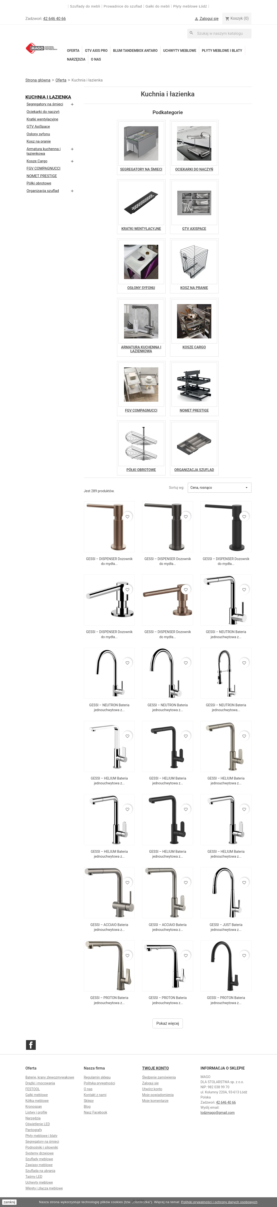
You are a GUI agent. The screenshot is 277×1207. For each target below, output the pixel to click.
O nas (96, 59)
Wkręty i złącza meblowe (44, 1188)
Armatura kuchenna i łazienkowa (44, 151)
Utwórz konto (152, 1089)
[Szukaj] (219, 33)
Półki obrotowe (39, 183)
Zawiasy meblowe (39, 1165)
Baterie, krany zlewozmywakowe (50, 1077)
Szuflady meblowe (39, 1159)
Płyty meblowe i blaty (222, 51)
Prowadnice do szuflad (123, 6)
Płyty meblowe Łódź (190, 6)
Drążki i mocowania (40, 1083)
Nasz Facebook (95, 1112)
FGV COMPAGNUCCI (43, 168)
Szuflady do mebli (85, 6)
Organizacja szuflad (43, 191)
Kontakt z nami (95, 1095)
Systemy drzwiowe (40, 1153)
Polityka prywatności (99, 1083)
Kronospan (34, 1106)
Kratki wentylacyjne (42, 119)
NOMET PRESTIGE (42, 176)
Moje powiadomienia (158, 1095)
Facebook (31, 1045)
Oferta (73, 51)
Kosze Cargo (37, 161)
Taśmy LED (34, 1177)
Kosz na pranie (39, 141)
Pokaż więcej (167, 1023)
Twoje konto (155, 1068)
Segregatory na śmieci (45, 104)
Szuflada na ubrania (40, 1171)
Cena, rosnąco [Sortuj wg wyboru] (219, 487)
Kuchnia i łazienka (48, 97)
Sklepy (89, 1101)
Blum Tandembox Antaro (135, 51)
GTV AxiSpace (38, 126)
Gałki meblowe (37, 1095)
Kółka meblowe (37, 1101)
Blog (87, 1106)
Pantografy (34, 1130)
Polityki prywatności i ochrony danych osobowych (219, 1202)
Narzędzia (76, 59)
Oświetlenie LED (38, 1124)
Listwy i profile (36, 1112)
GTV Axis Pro (96, 51)
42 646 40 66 (54, 18)
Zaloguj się (150, 1083)
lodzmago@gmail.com (218, 1113)
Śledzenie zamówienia (159, 1077)
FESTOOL (33, 1089)
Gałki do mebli (157, 6)
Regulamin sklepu (97, 1077)
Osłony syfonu (38, 134)
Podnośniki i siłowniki (42, 1147)
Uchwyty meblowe (179, 51)
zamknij (9, 1202)
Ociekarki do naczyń (43, 111)
